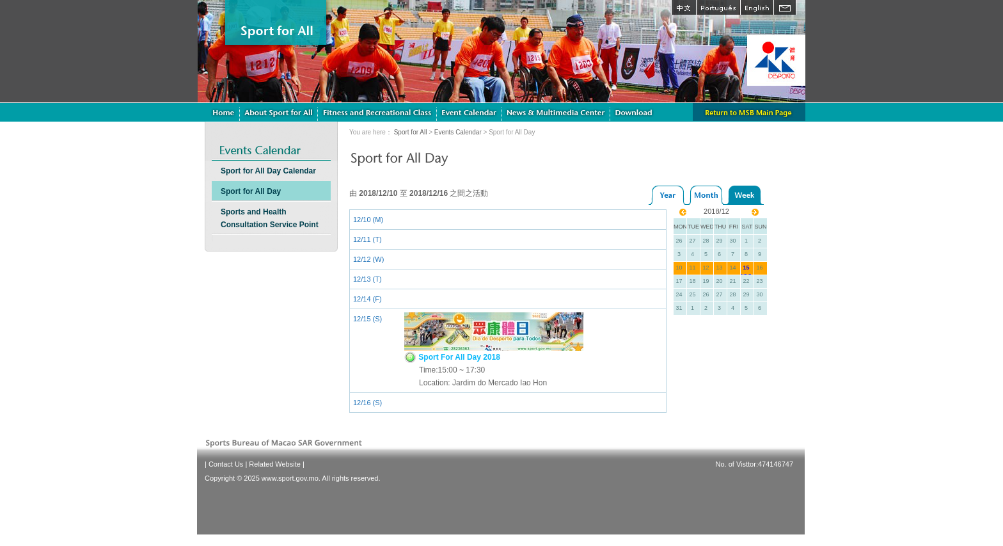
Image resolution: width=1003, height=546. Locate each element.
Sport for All (410, 132)
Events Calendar (458, 132)
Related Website (275, 464)
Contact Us (226, 464)
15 (746, 267)
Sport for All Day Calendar (268, 170)
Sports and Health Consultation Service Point (270, 218)
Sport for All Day (251, 191)
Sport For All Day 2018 (452, 357)
